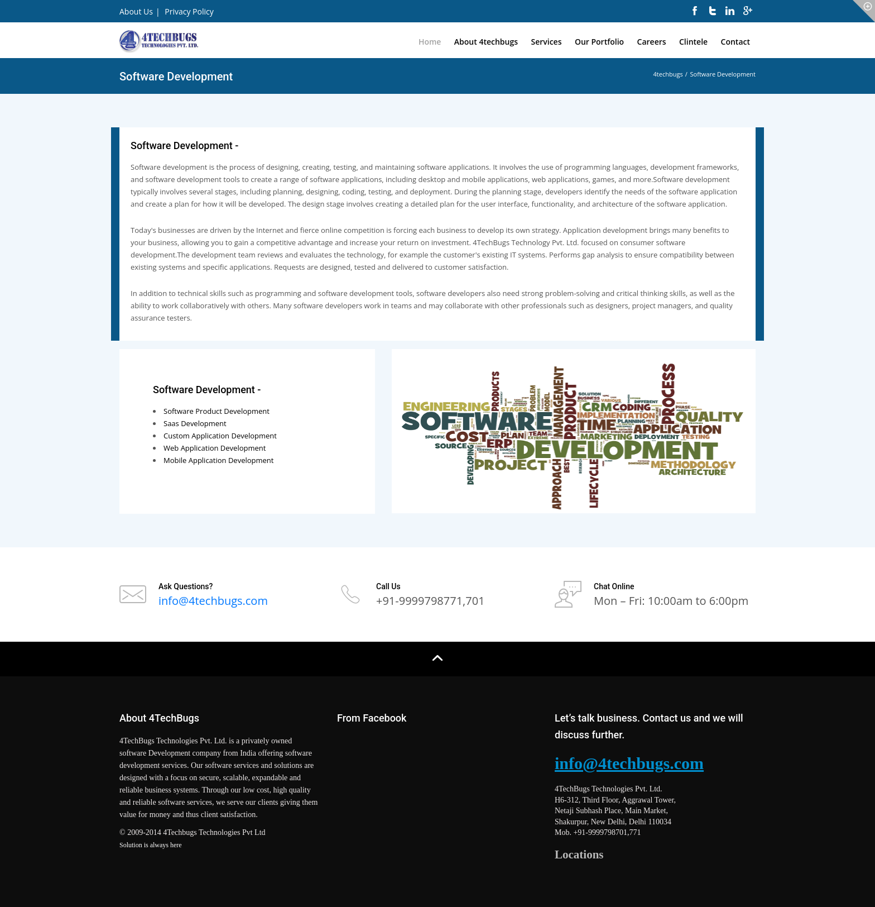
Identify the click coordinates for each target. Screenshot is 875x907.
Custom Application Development (220, 436)
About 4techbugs (486, 41)
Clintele (693, 41)
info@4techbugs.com (213, 600)
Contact (735, 41)
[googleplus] (748, 17)
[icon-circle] (864, 11)
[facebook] (695, 17)
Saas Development (195, 423)
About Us (136, 11)
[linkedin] (730, 17)
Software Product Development (217, 411)
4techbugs (668, 74)
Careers (651, 41)
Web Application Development (215, 448)
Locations (579, 854)
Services (546, 41)
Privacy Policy (189, 11)
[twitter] (713, 17)
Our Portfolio (599, 41)
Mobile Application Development (218, 460)
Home (430, 41)
